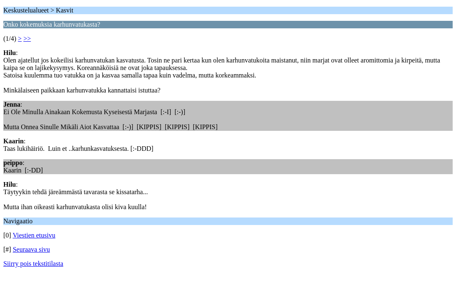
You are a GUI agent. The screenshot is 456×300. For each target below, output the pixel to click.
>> (27, 38)
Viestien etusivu (33, 235)
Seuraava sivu (31, 249)
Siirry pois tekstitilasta (33, 263)
